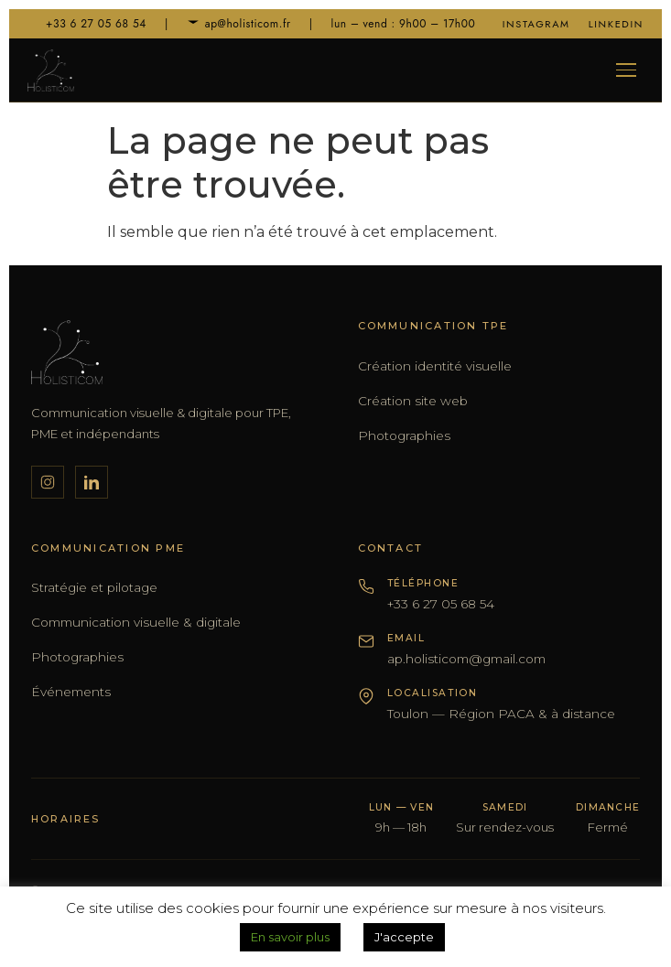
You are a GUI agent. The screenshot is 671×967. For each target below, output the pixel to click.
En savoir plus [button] (290, 936)
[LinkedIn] (91, 482)
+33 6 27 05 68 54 (86, 24)
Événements (71, 691)
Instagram (536, 23)
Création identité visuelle (435, 366)
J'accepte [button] (404, 936)
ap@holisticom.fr (239, 24)
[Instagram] (47, 482)
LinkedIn (616, 23)
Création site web (413, 400)
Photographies (404, 435)
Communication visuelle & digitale (136, 622)
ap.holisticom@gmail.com (466, 658)
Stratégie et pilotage (94, 587)
